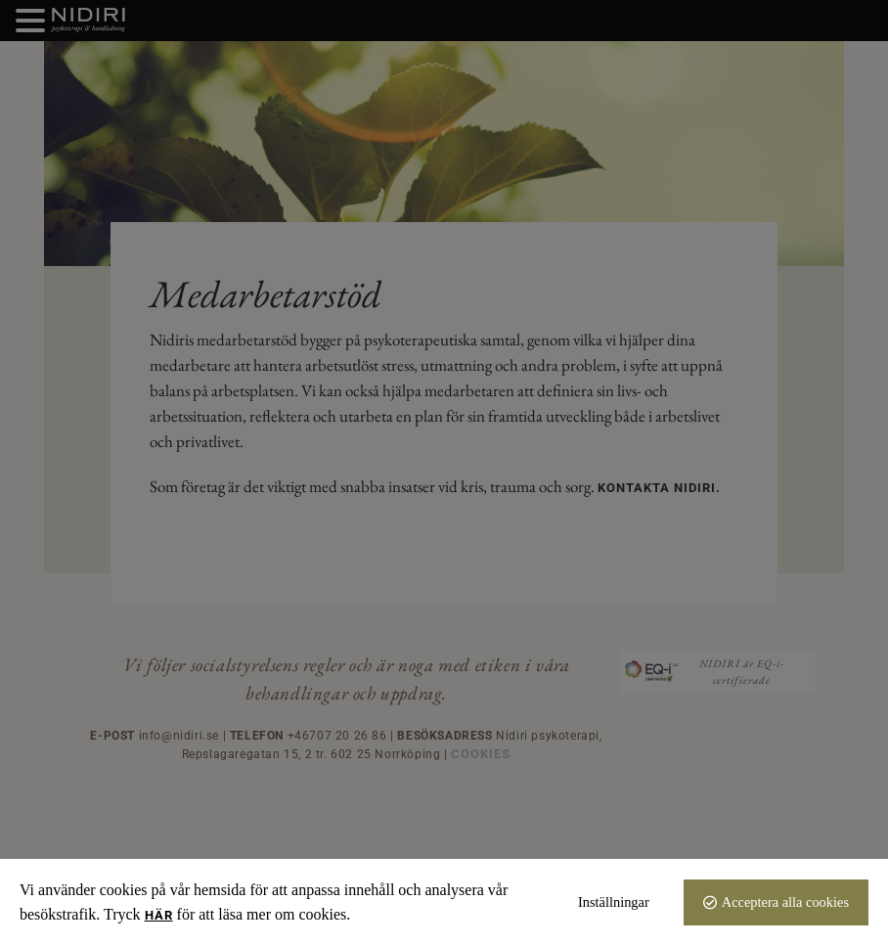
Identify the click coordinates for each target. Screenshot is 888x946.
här (159, 915)
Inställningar (613, 902)
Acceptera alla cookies (785, 902)
